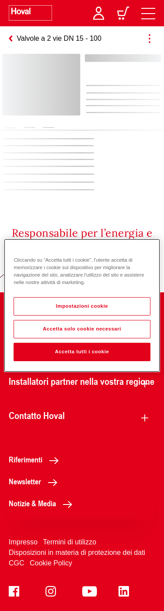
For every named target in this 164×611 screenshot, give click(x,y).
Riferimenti (36, 459)
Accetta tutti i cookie (82, 351)
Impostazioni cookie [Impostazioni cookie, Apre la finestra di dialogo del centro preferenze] (82, 306)
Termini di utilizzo (69, 542)
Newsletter (35, 481)
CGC (16, 563)
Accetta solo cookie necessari (82, 328)
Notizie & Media (43, 503)
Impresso (23, 542)
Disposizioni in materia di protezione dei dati (77, 552)
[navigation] (148, 13)
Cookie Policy (51, 563)
